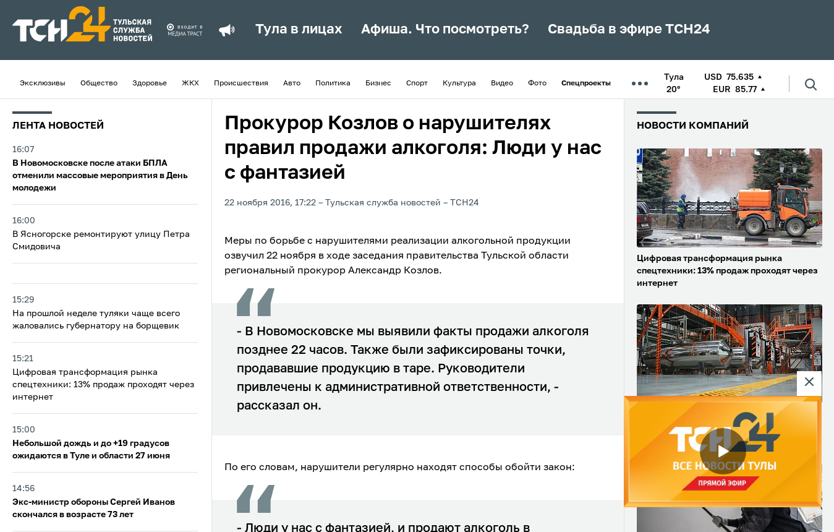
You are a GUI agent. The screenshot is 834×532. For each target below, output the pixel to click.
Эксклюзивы (43, 83)
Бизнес (378, 83)
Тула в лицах (299, 29)
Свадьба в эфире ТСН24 (629, 29)
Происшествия (241, 83)
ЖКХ (190, 83)
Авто (291, 83)
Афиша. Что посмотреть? (445, 29)
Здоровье (149, 83)
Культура (459, 83)
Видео (502, 83)
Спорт (417, 83)
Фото (537, 83)
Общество (98, 83)
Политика (333, 83)
